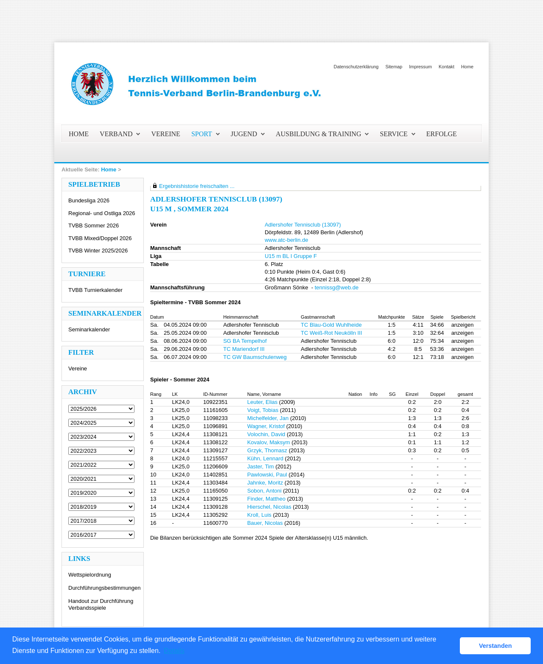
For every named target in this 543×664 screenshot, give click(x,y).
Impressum (420, 66)
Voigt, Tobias (262, 410)
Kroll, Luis (259, 515)
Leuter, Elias (262, 402)
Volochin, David (266, 434)
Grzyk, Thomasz (267, 450)
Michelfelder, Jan (268, 418)
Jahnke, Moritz (265, 482)
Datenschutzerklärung (356, 66)
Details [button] (174, 650)
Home (467, 66)
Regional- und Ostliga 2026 (101, 213)
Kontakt (446, 66)
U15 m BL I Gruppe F (291, 256)
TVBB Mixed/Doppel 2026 (100, 238)
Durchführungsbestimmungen (104, 588)
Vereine (77, 368)
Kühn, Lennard (265, 458)
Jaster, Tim (260, 466)
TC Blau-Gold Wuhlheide (331, 325)
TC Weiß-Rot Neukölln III (331, 333)
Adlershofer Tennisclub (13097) (303, 224)
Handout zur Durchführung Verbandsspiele (100, 604)
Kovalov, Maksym (268, 442)
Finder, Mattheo (266, 499)
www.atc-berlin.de (286, 240)
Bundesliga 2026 (88, 200)
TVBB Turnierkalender (95, 290)
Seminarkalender (89, 329)
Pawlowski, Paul (267, 474)
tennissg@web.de (337, 287)
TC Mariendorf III (244, 349)
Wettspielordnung (89, 575)
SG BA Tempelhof (244, 341)
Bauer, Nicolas (265, 523)
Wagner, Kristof (266, 426)
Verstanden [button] (495, 645)
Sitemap (393, 66)
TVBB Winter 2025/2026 (98, 250)
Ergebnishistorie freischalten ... (197, 186)
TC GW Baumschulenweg (255, 357)
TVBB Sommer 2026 (93, 225)
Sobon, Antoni (264, 490)
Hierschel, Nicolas (269, 507)
